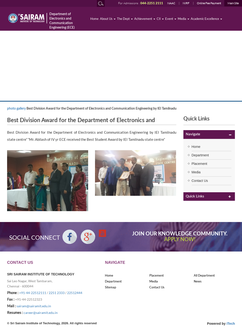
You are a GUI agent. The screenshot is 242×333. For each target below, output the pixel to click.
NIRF (186, 3)
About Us (108, 19)
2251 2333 (57, 293)
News (198, 281)
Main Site (233, 3)
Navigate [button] (193, 134)
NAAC (171, 3)
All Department (204, 275)
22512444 (74, 293)
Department (200, 155)
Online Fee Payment (209, 3)
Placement (199, 164)
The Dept (125, 19)
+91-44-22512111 (32, 293)
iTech (230, 323)
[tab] (209, 134)
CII (160, 19)
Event (170, 19)
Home (94, 19)
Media (183, 19)
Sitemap (110, 287)
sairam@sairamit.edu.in (34, 306)
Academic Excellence (206, 19)
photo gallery (16, 108)
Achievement (144, 19)
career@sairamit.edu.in (41, 313)
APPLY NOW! (179, 239)
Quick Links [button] (195, 196)
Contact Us (200, 181)
